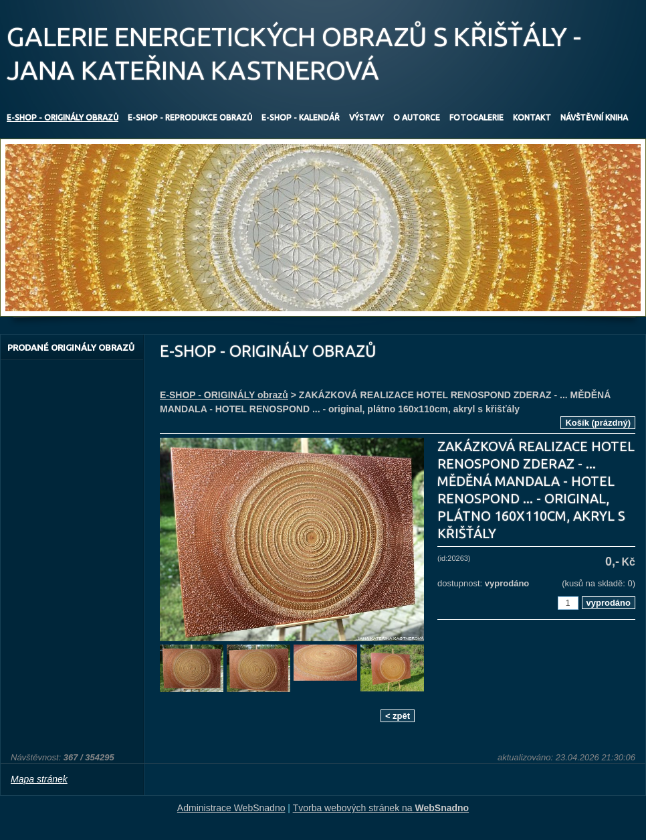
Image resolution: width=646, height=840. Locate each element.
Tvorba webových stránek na (381, 808)
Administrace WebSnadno (231, 808)
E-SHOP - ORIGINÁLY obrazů (224, 395)
